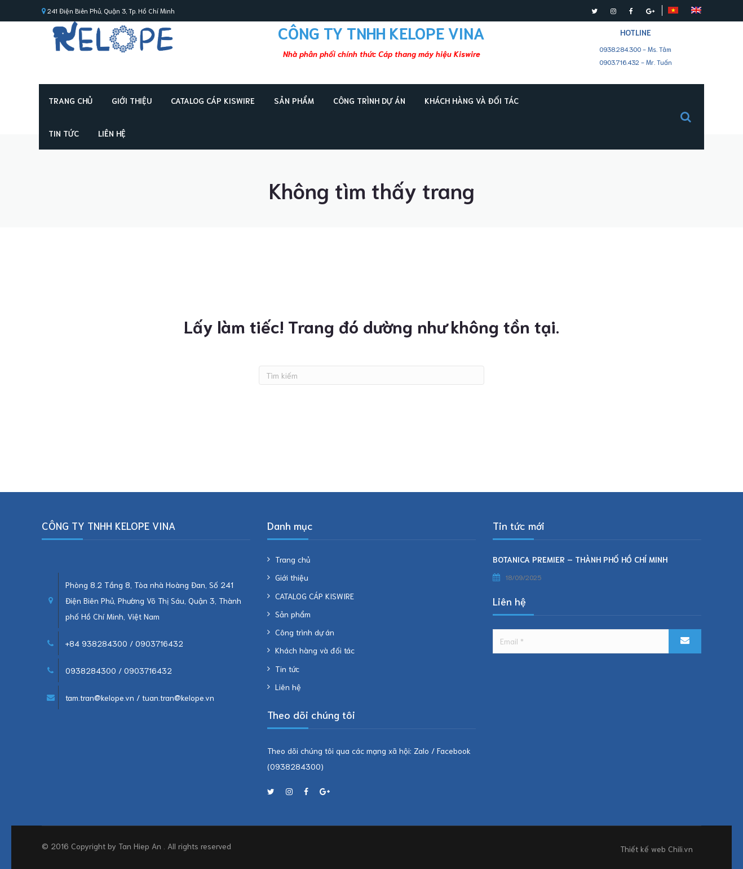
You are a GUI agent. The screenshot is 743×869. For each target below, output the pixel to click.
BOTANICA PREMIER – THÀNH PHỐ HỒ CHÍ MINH (580, 559)
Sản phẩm (294, 100)
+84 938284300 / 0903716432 (124, 643)
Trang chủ (70, 100)
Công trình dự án (369, 100)
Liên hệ (112, 133)
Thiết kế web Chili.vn (656, 849)
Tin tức (63, 133)
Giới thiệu (132, 100)
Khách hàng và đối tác (471, 100)
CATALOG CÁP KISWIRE (213, 100)
